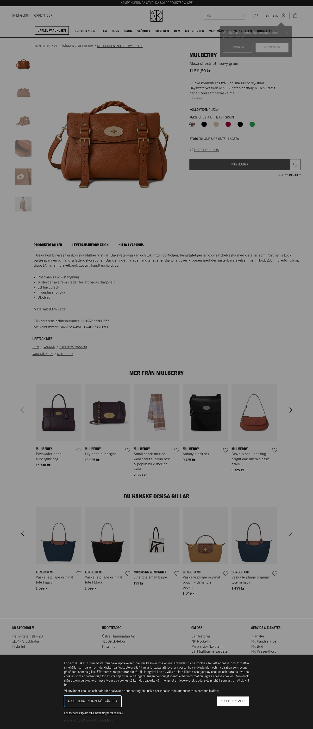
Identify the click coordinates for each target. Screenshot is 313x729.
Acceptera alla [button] (232, 701)
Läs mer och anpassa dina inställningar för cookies (93, 713)
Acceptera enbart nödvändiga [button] (93, 701)
